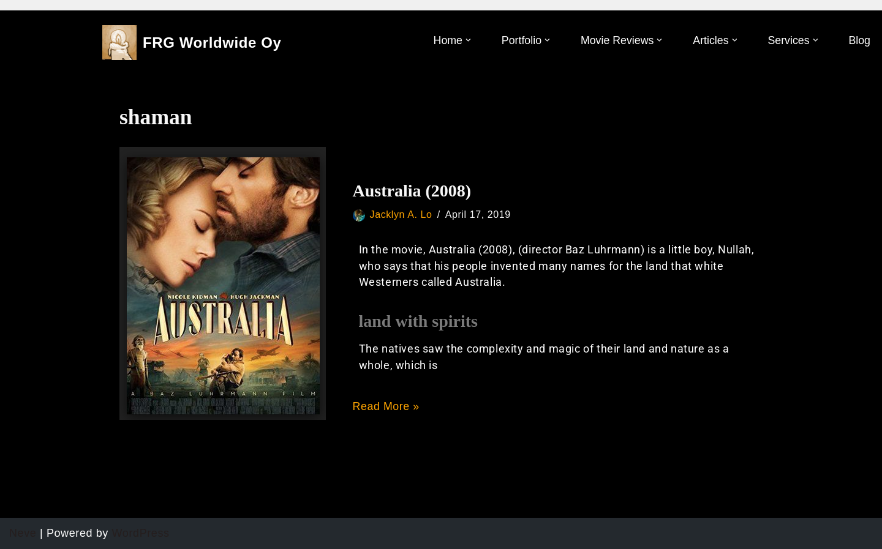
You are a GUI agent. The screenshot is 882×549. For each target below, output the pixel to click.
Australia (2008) (412, 190)
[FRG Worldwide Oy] (192, 42)
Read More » (387, 406)
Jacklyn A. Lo (401, 214)
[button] (465, 40)
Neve (22, 533)
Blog (859, 40)
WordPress (141, 533)
